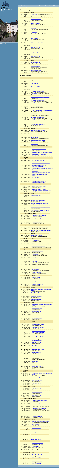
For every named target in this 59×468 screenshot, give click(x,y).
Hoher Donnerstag (35, 23)
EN (5, 43)
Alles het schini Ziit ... (36, 19)
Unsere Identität (42, 5)
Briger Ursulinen (33, 5)
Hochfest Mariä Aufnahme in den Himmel (41, 230)
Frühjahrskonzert (36, 240)
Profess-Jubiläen (36, 424)
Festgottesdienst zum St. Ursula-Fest (40, 210)
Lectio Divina (34, 14)
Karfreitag (33, 28)
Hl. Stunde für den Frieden (37, 91)
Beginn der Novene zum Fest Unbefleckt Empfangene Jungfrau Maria (41, 190)
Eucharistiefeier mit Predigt (38, 130)
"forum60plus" (36, 446)
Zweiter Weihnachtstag (37, 366)
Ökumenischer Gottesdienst (39, 154)
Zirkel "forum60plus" (36, 292)
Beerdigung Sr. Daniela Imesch (40, 218)
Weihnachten (35, 361)
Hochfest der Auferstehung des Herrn (40, 35)
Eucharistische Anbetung (38, 324)
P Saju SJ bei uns (36, 272)
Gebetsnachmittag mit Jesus (38, 42)
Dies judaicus (34, 83)
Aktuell (20, 5)
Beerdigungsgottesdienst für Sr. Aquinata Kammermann (39, 182)
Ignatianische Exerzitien (38, 403)
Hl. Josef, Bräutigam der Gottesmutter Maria (42, 110)
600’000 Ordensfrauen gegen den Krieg (40, 97)
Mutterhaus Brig (51, 5)
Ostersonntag (34, 38)
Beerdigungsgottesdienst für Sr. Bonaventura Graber (39, 166)
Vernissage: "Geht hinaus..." (38, 246)
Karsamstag (34, 32)
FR (3, 43)
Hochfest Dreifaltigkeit (36, 70)
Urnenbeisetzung (36, 254)
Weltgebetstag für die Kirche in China (41, 243)
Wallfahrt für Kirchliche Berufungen (39, 203)
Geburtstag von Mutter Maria (40, 400)
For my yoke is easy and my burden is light (36, 196)
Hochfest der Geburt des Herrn (39, 356)
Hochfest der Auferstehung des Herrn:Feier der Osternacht (41, 266)
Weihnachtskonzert (36, 352)
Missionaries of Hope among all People (40, 207)
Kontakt (20, 7)
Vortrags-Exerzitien (37, 222)
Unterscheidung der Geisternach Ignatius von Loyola (38, 331)
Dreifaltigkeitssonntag (36, 235)
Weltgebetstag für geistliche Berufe (39, 52)
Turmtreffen (34, 314)
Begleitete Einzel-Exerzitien (39, 215)
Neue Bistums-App (36, 428)
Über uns (26, 5)
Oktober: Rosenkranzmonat (38, 200)
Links (25, 7)
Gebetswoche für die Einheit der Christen (42, 152)
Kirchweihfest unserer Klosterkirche (40, 227)
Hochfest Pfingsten (35, 66)
